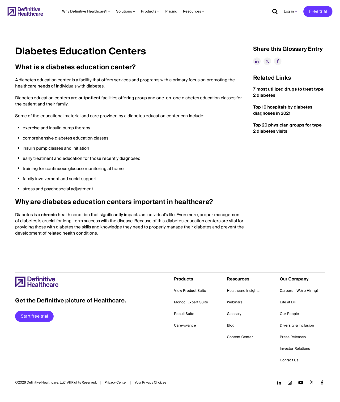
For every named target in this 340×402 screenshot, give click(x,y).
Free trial (318, 11)
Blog (230, 325)
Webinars (234, 302)
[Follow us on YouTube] (301, 382)
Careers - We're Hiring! (299, 290)
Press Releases (293, 337)
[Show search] (273, 11)
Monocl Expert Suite (191, 302)
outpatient (89, 98)
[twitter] (267, 61)
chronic (49, 214)
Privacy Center (116, 382)
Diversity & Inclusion (297, 325)
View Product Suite (190, 290)
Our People (289, 313)
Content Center (240, 337)
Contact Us (289, 360)
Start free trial (34, 316)
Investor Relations (295, 348)
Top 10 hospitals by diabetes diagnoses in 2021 (282, 110)
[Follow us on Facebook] (322, 382)
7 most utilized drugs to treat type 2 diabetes (288, 92)
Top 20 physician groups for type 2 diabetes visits (287, 128)
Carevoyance (185, 325)
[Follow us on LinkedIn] (279, 382)
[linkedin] (257, 61)
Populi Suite (184, 313)
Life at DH (288, 302)
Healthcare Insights (243, 290)
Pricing (171, 11)
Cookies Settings (150, 383)
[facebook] (277, 61)
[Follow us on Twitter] (311, 382)
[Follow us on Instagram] (290, 382)
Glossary (234, 313)
